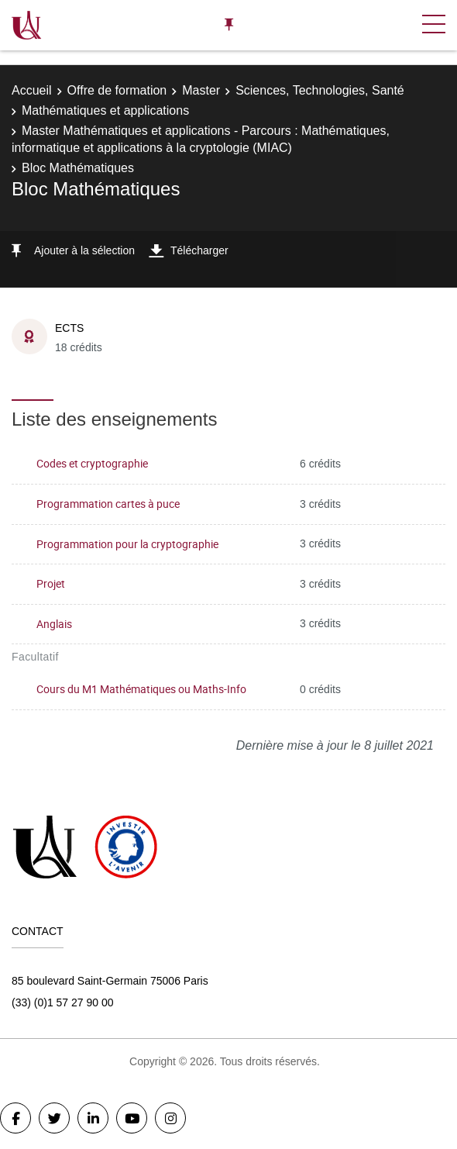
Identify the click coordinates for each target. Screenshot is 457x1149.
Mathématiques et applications (105, 110)
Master (201, 90)
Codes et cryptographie (92, 463)
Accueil (32, 90)
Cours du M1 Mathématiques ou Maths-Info (141, 688)
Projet (50, 583)
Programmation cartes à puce (108, 503)
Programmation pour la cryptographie (127, 544)
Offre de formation (117, 90)
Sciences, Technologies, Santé (319, 90)
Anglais (54, 623)
